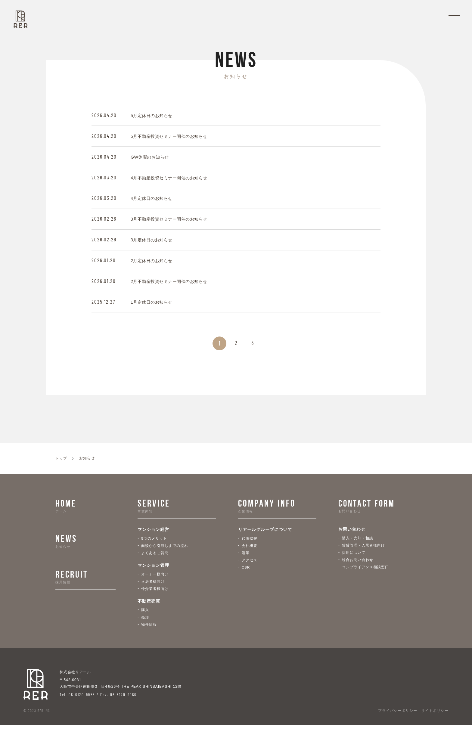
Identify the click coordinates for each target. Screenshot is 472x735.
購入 (145, 619)
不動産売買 (149, 611)
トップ (61, 467)
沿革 (246, 562)
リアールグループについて (265, 538)
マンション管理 (153, 574)
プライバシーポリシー (397, 721)
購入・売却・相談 (357, 546)
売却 (145, 627)
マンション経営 (153, 538)
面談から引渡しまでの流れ (164, 554)
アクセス (249, 569)
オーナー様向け (155, 583)
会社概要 (249, 554)
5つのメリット (154, 546)
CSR (246, 576)
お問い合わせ (351, 538)
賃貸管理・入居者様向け (363, 554)
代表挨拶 (249, 546)
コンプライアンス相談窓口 (365, 576)
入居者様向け (153, 590)
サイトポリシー (435, 721)
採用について (353, 562)
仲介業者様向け (155, 598)
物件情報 (149, 634)
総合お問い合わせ (357, 569)
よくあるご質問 (155, 562)
